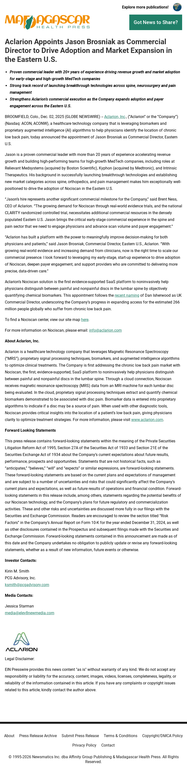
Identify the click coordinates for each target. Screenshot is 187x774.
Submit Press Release (80, 735)
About (9, 735)
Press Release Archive (38, 735)
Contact (108, 745)
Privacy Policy (84, 745)
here (84, 319)
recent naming (127, 295)
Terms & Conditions (120, 735)
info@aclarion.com (105, 330)
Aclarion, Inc (114, 116)
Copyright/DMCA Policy (162, 735)
